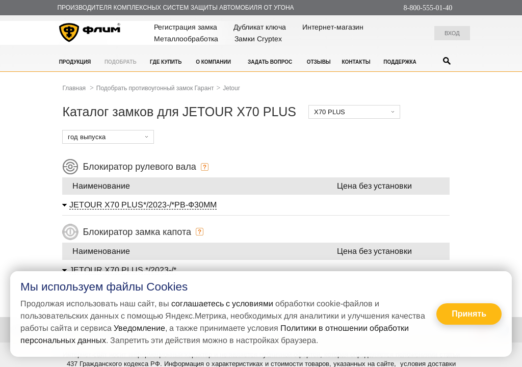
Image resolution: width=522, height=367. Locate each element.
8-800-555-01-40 (428, 8)
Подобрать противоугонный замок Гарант (155, 88)
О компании (213, 62)
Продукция (75, 62)
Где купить (165, 62)
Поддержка (399, 62)
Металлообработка (186, 39)
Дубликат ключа (259, 27)
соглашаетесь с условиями (222, 303)
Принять (469, 313)
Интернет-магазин (332, 27)
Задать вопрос (270, 62)
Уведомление (139, 328)
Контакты (356, 62)
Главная (74, 88)
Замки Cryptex (258, 39)
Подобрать (121, 62)
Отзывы (319, 62)
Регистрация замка (185, 27)
